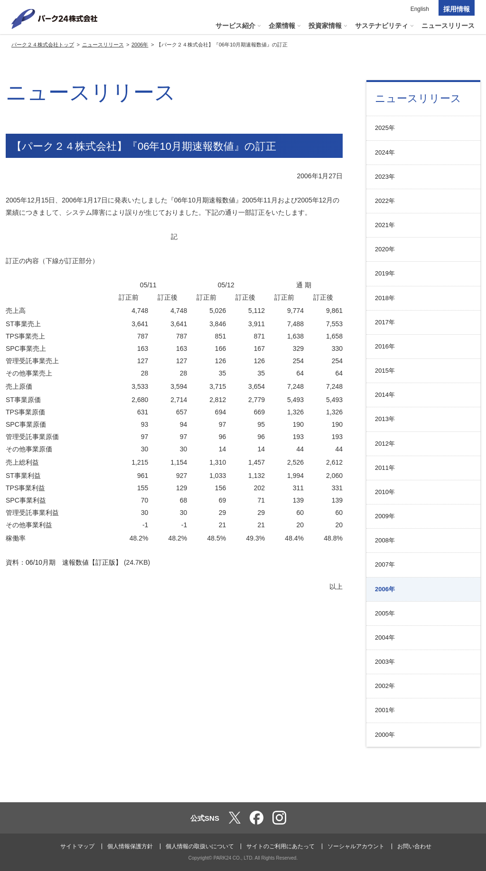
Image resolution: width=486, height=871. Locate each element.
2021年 (385, 225)
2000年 (385, 734)
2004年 (385, 637)
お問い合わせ (414, 846)
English (420, 9)
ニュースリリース (418, 98)
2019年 (385, 273)
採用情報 (456, 9)
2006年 (385, 589)
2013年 (385, 418)
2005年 (385, 613)
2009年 (385, 516)
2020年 (385, 249)
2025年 (385, 127)
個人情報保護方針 (130, 846)
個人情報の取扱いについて (200, 846)
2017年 (385, 322)
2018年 (385, 298)
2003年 (385, 661)
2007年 (385, 564)
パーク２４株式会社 (54, 19)
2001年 (385, 710)
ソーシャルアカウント (355, 846)
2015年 (385, 370)
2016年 (385, 346)
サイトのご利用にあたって (280, 846)
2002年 (385, 685)
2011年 (385, 467)
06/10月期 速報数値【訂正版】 (74, 562)
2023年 (385, 176)
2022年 (385, 200)
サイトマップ (77, 846)
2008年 (385, 540)
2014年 (385, 394)
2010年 (385, 491)
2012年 (385, 443)
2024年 (385, 152)
